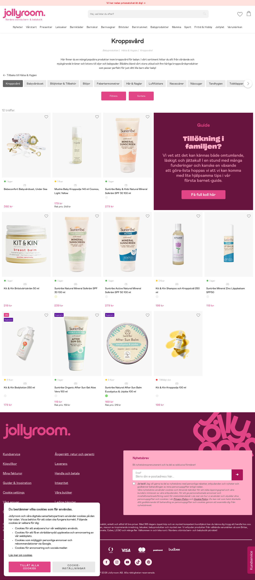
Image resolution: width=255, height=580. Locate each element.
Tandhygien (216, 83)
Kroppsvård (146, 50)
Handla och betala (67, 473)
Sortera (141, 96)
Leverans (61, 464)
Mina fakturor (12, 473)
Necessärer (177, 83)
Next (248, 83)
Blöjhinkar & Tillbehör (63, 83)
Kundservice (11, 454)
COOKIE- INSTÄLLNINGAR (74, 567)
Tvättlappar (236, 83)
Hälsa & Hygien (129, 50)
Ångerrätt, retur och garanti (74, 454)
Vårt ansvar (11, 502)
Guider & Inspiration (17, 483)
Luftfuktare (156, 83)
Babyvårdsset (35, 83)
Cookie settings (14, 492)
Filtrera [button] (113, 96)
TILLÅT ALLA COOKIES (29, 567)
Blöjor (86, 83)
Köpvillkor (10, 464)
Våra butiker (63, 492)
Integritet (61, 483)
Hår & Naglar (134, 83)
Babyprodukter (110, 50)
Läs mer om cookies (20, 555)
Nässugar (196, 83)
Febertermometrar (108, 83)
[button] (240, 14)
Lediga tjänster (65, 502)
